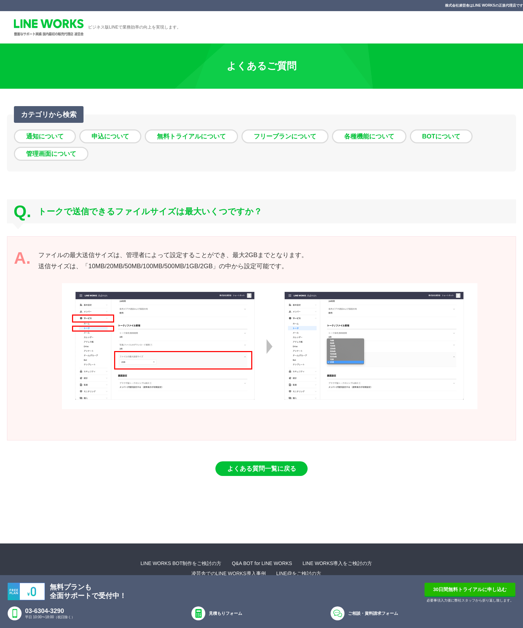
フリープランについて (285, 136)
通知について (45, 136)
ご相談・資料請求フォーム (373, 613)
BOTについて (441, 136)
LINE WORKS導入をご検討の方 (337, 563)
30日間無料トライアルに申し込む (470, 589)
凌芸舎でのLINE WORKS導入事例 (228, 573)
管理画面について (51, 153)
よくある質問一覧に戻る (261, 468)
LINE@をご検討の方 (298, 573)
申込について (110, 136)
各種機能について (369, 136)
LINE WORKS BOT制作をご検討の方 (181, 563)
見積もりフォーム (225, 613)
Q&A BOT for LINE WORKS (262, 563)
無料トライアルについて (191, 136)
